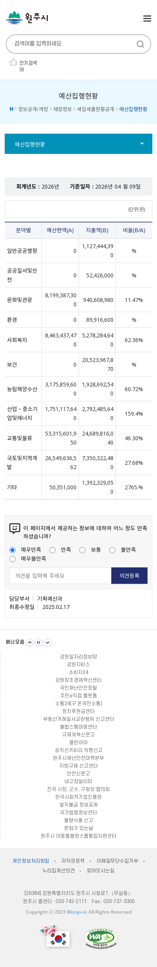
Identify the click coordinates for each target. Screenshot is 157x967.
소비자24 (78, 672)
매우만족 (25, 549)
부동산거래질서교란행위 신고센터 (78, 719)
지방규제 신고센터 (78, 766)
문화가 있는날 (78, 828)
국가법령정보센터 (78, 812)
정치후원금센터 (78, 711)
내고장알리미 (78, 781)
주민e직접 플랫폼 (78, 696)
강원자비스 (78, 664)
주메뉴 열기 (147, 18)
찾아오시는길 (100, 870)
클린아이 (78, 742)
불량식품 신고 (78, 820)
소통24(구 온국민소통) (78, 703)
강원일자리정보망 (78, 657)
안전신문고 (78, 773)
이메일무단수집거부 (117, 861)
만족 (60, 549)
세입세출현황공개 (95, 109)
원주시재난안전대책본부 (78, 758)
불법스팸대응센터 (78, 727)
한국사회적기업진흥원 (78, 797)
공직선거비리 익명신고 (79, 750)
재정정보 (62, 109)
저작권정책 (72, 861)
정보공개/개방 (33, 109)
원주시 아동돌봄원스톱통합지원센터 (79, 836)
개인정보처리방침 (30, 861)
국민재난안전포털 (78, 688)
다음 (47, 642)
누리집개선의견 (58, 870)
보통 (90, 549)
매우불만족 (27, 558)
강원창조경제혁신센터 (78, 680)
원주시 (27, 17)
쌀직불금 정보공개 (78, 805)
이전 (29, 642)
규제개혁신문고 (78, 735)
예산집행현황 (30, 144)
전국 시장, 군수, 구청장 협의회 (78, 789)
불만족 (122, 549)
